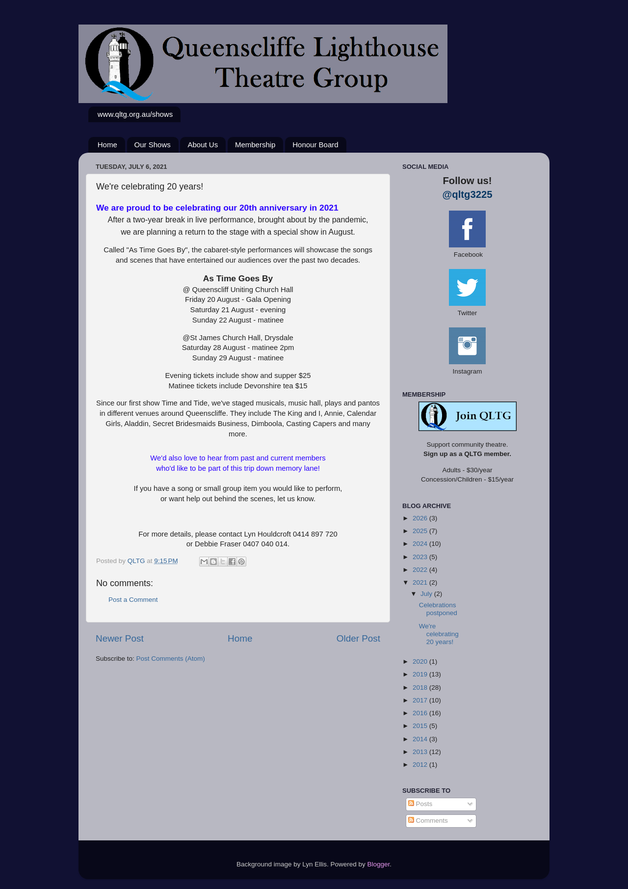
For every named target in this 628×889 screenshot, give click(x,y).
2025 (421, 531)
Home (107, 144)
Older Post (358, 638)
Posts (420, 804)
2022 (421, 569)
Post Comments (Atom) (170, 658)
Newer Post (120, 638)
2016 (421, 713)
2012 (421, 764)
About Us (202, 144)
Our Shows (152, 144)
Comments (428, 820)
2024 (421, 543)
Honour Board (315, 144)
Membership (255, 144)
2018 (421, 687)
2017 (421, 700)
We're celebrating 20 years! (439, 634)
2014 (421, 739)
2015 (421, 725)
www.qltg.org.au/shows (135, 114)
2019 (421, 674)
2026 (421, 518)
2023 (421, 557)
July (427, 593)
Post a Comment (133, 599)
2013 (421, 751)
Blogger (378, 864)
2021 (421, 582)
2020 (421, 661)
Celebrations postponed (438, 609)
